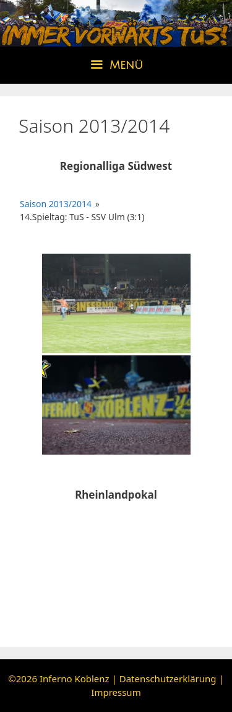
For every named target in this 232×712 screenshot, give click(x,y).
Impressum (115, 692)
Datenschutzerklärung (168, 678)
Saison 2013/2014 (56, 204)
